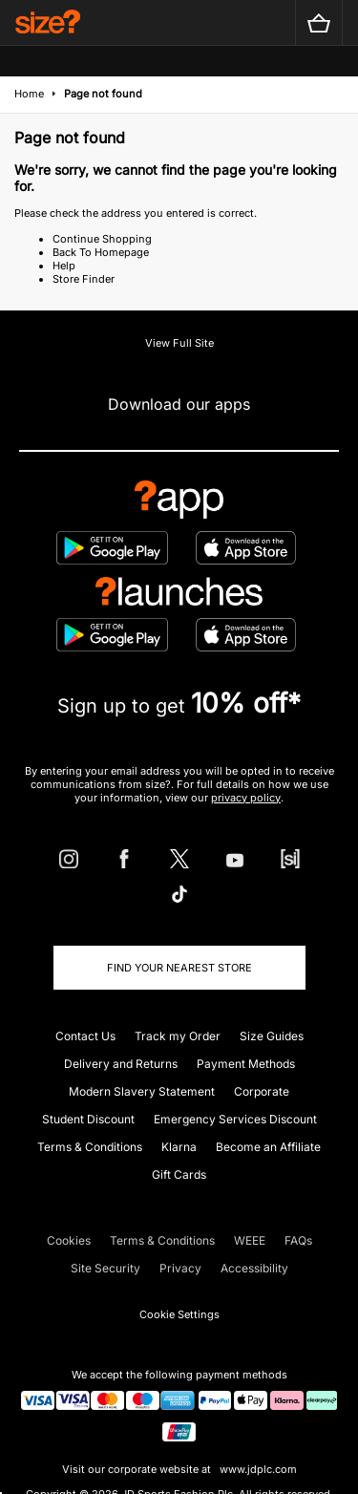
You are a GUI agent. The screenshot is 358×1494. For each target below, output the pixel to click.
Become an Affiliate (268, 1147)
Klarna (179, 1147)
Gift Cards (179, 1174)
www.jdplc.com (257, 1469)
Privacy (180, 1268)
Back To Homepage (101, 252)
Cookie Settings (179, 1314)
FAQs (298, 1240)
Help (64, 265)
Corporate (261, 1091)
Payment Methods (246, 1063)
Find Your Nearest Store (179, 967)
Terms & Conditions (89, 1147)
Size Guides (272, 1036)
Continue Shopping (102, 238)
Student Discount (88, 1119)
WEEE (249, 1240)
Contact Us (85, 1036)
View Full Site (179, 343)
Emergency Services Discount (235, 1119)
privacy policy (246, 797)
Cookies (69, 1240)
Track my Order (178, 1036)
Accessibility (254, 1268)
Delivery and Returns (121, 1063)
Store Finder (84, 279)
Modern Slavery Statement (142, 1091)
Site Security (105, 1268)
